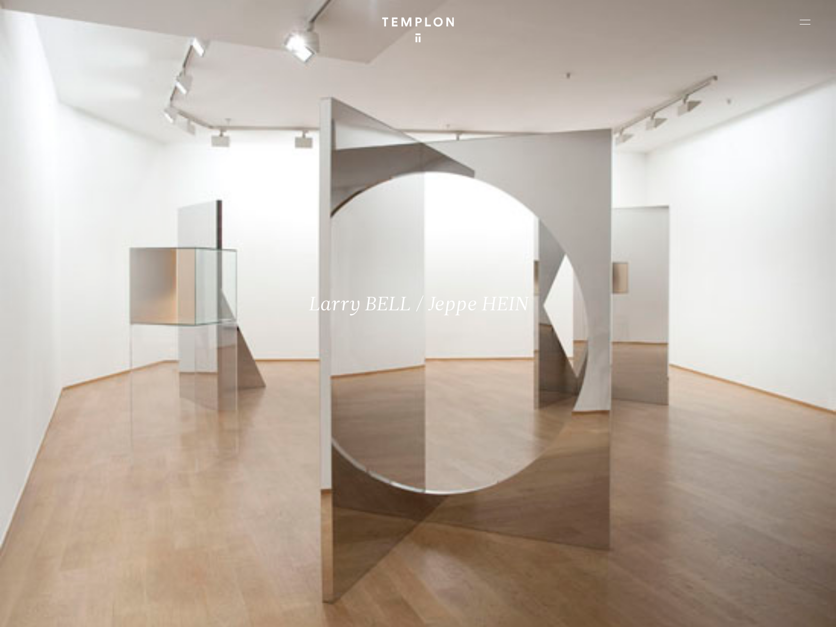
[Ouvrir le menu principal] (805, 22)
